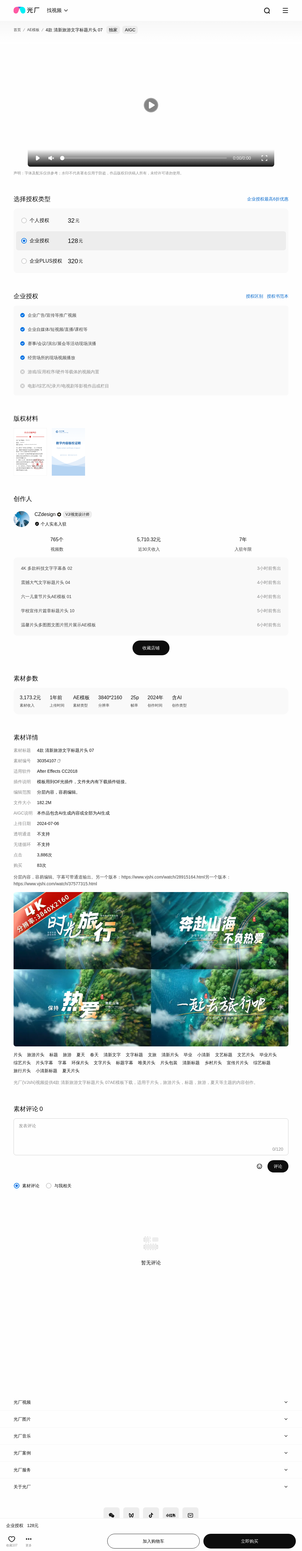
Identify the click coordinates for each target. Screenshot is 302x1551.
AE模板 (33, 30)
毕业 (188, 1054)
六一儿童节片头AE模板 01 (46, 596)
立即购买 (249, 1541)
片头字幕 (44, 1062)
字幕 (62, 1062)
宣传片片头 (237, 1062)
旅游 (67, 1054)
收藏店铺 (151, 647)
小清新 (203, 1054)
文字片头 (102, 1062)
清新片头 (170, 1054)
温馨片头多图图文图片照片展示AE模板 (58, 624)
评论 (278, 1166)
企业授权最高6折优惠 (267, 198)
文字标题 (134, 1054)
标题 (53, 1054)
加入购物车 (153, 1541)
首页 (17, 30)
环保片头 (80, 1062)
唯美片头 (146, 1062)
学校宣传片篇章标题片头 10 (47, 610)
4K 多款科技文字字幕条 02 (46, 568)
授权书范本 (277, 296)
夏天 (80, 1054)
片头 (18, 1054)
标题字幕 (124, 1062)
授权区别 (254, 296)
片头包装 (169, 1062)
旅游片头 (35, 1054)
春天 (94, 1054)
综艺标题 (262, 1062)
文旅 (152, 1054)
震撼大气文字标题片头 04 (45, 582)
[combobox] (58, 10)
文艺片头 (246, 1054)
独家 (113, 29)
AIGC (130, 29)
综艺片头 (22, 1062)
